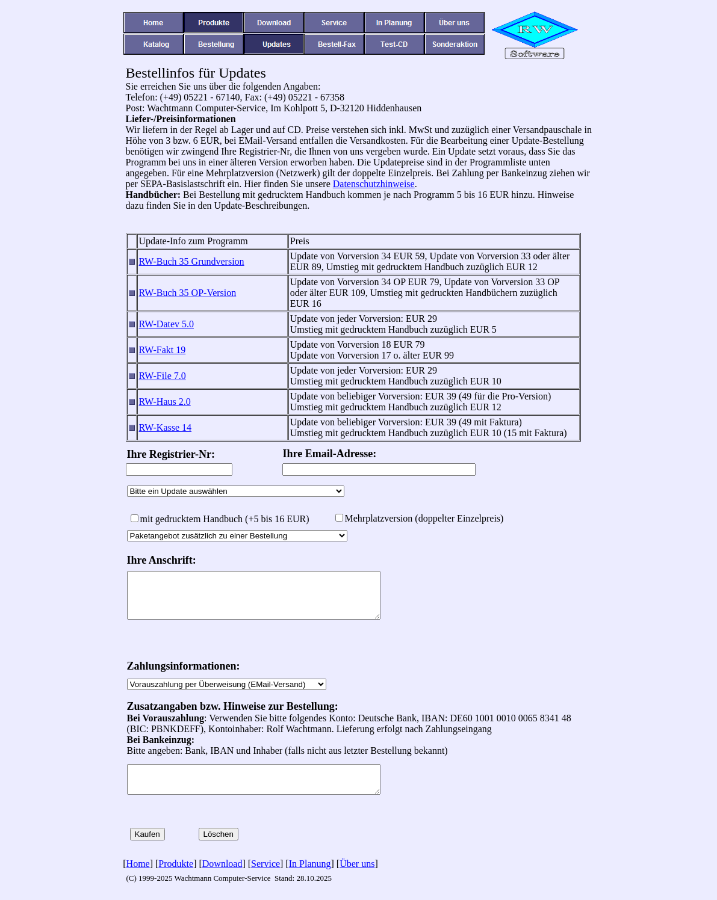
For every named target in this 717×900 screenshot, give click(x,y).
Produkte (175, 863)
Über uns (357, 863)
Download (222, 863)
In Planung (310, 863)
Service (265, 863)
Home (138, 863)
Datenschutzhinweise (374, 184)
